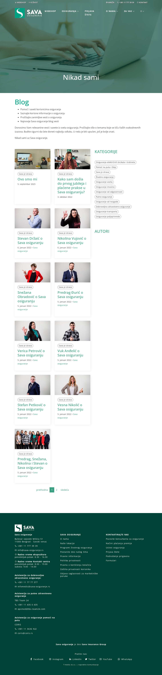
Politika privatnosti (70, 560)
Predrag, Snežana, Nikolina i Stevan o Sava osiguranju (32, 463)
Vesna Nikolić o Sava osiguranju (70, 406)
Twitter (90, 659)
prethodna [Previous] (42, 489)
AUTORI (102, 231)
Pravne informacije (70, 556)
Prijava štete (89, 13)
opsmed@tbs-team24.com (31, 609)
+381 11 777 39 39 (126, 2)
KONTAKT (143, 2)
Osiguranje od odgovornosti (109, 191)
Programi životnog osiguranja (76, 547)
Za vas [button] (128, 11)
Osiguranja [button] (69, 11)
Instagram (56, 659)
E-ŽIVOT (34, 2)
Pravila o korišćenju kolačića (75, 565)
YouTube (105, 659)
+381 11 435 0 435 (28, 604)
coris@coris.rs (25, 633)
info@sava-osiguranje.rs (31, 550)
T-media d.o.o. (69, 665)
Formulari (111, 560)
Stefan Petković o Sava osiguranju (32, 406)
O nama (64, 539)
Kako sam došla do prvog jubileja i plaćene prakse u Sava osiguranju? (72, 185)
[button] (142, 11)
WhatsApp (125, 659)
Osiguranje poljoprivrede (108, 216)
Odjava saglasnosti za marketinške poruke (79, 574)
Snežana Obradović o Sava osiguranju (32, 296)
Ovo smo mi (27, 179)
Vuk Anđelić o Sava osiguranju (70, 352)
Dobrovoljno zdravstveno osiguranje (113, 206)
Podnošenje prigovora (117, 556)
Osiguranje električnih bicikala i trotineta (115, 162)
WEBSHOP (21, 2)
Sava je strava (25, 174)
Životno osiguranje (105, 177)
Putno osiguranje (104, 196)
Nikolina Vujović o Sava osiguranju (72, 240)
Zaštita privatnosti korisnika (75, 569)
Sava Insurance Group (94, 644)
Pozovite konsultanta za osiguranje (125, 539)
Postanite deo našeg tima (74, 552)
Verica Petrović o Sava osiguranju (31, 352)
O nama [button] (111, 11)
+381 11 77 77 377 (28, 582)
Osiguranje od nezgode (107, 201)
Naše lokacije (67, 543)
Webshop (50, 11)
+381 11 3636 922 (27, 629)
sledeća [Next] (65, 489)
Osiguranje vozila (104, 182)
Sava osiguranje (64, 644)
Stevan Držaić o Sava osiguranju (30, 240)
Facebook (36, 659)
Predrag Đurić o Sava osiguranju (70, 294)
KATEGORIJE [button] (106, 151)
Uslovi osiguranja (115, 547)
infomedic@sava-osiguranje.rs (34, 586)
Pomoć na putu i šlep (106, 167)
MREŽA (111, 2)
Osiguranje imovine (105, 187)
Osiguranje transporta (106, 211)
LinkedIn (75, 659)
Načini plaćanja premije (119, 543)
